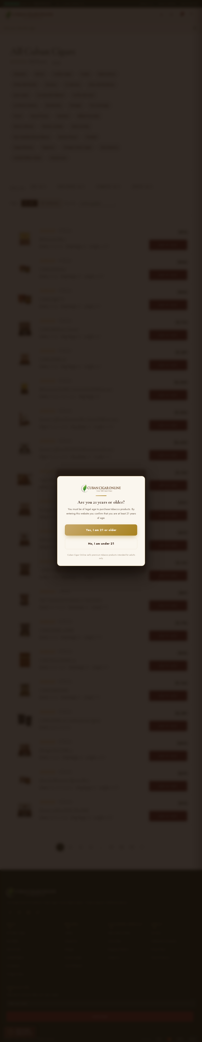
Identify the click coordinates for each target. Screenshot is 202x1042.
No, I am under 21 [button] (101, 543)
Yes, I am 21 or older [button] (101, 530)
